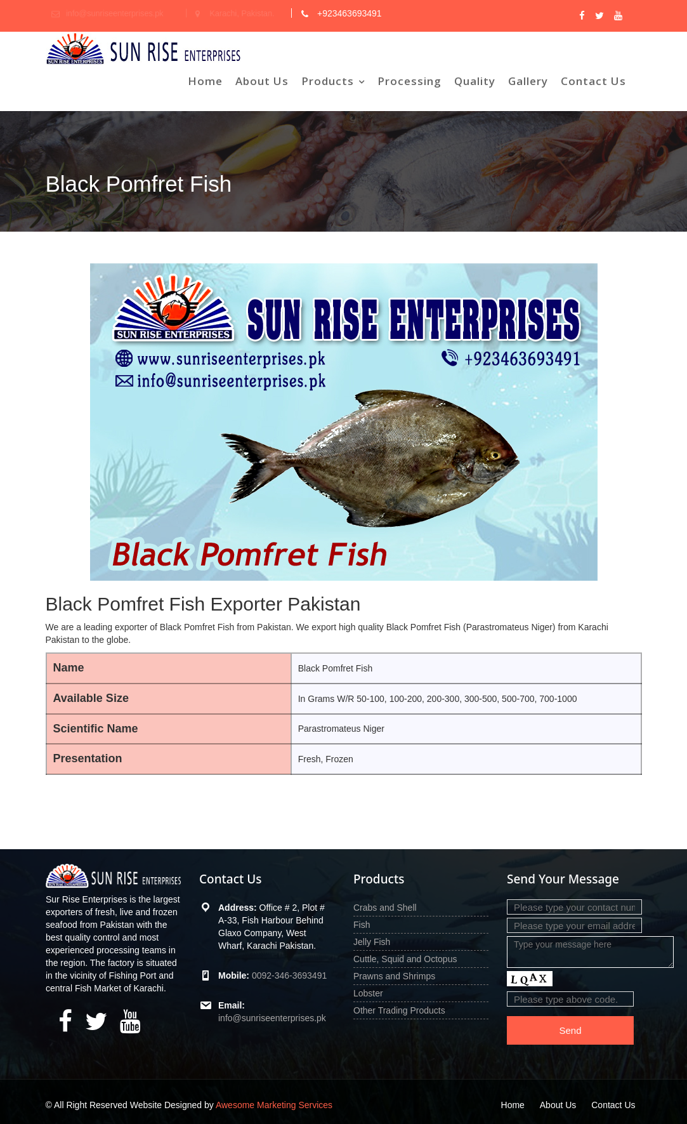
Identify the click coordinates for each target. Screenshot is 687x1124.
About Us (262, 81)
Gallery (528, 81)
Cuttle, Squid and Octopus (405, 959)
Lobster (368, 993)
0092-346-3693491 (289, 975)
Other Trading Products (399, 1010)
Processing (409, 81)
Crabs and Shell (385, 908)
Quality (474, 81)
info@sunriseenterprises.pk (272, 1018)
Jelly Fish (371, 942)
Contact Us (593, 81)
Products (327, 81)
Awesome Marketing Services (274, 1105)
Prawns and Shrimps (394, 976)
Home (205, 81)
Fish (361, 925)
